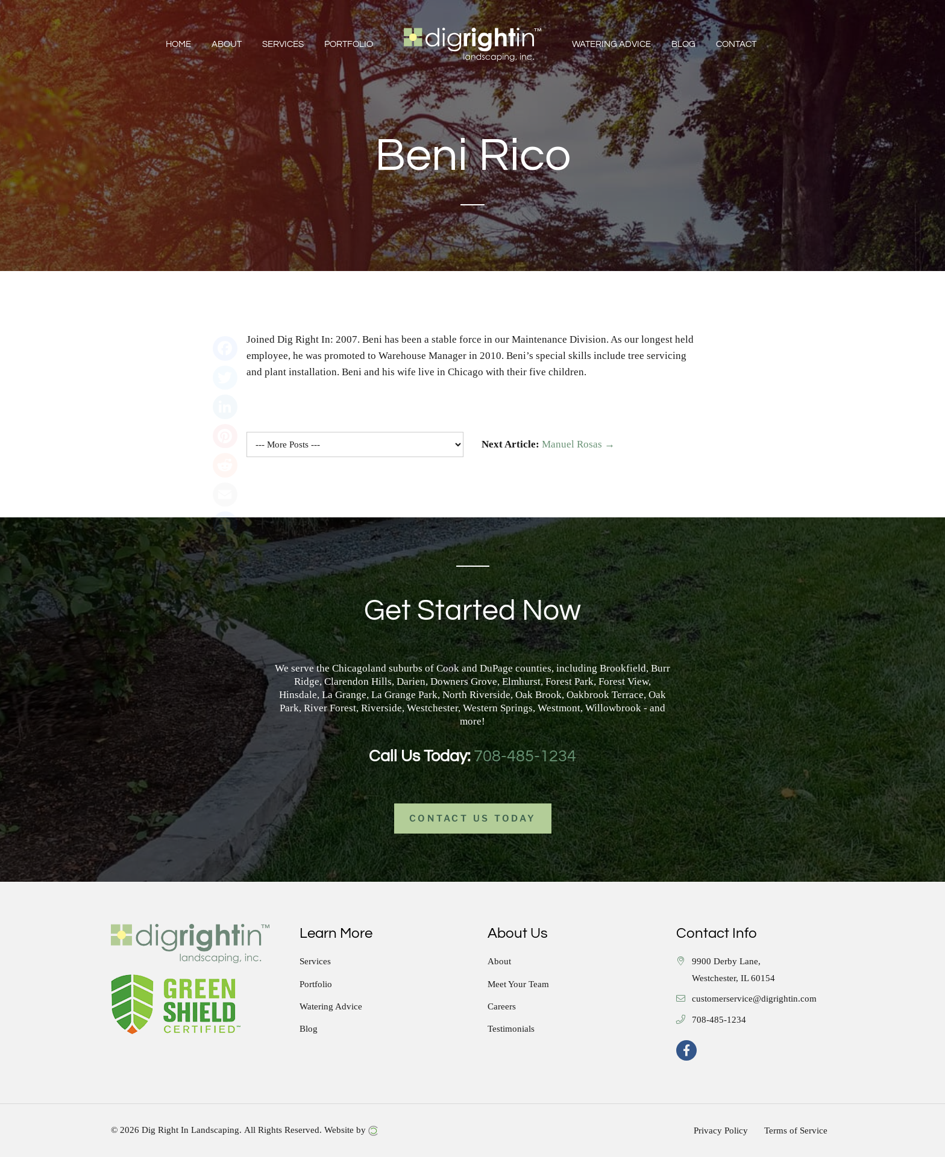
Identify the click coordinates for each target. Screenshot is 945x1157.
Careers (502, 1007)
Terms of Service (795, 1130)
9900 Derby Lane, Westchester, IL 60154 (733, 969)
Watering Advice (331, 1007)
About (499, 961)
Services (315, 961)
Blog (309, 1029)
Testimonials (511, 1029)
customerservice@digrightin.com (754, 999)
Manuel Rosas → (578, 444)
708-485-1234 (525, 756)
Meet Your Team (518, 984)
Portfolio (316, 984)
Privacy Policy (721, 1130)
